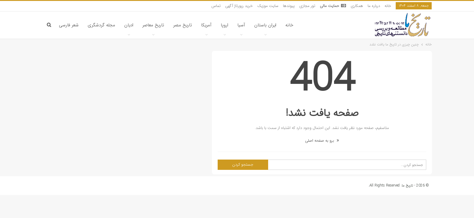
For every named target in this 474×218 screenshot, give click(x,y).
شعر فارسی (69, 25)
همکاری (357, 6)
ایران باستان (265, 25)
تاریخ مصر (182, 25)
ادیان (128, 25)
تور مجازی (307, 6)
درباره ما (374, 6)
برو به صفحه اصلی (322, 140)
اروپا (224, 25)
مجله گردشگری (101, 25)
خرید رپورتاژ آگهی (239, 6)
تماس (216, 6)
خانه (388, 6)
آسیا (241, 25)
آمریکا (206, 25)
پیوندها (289, 6)
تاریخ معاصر (153, 25)
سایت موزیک (267, 6)
